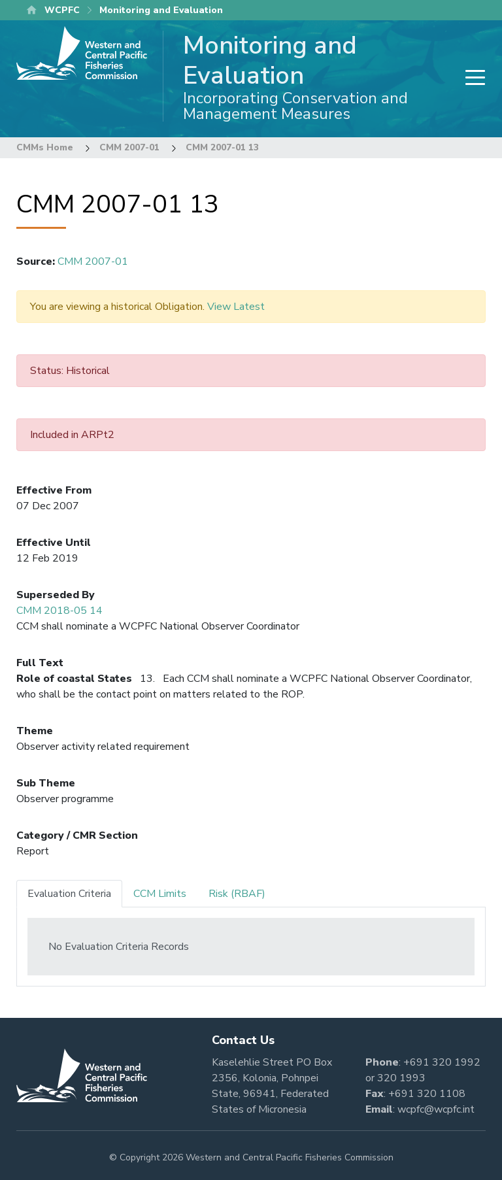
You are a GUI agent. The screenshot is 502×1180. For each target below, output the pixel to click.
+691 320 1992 (441, 1062)
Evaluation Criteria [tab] (69, 893)
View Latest (236, 306)
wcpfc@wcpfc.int (436, 1109)
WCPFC (62, 10)
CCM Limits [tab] (159, 893)
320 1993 (401, 1078)
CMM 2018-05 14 (59, 610)
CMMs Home (44, 147)
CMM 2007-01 (129, 147)
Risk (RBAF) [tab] (237, 893)
